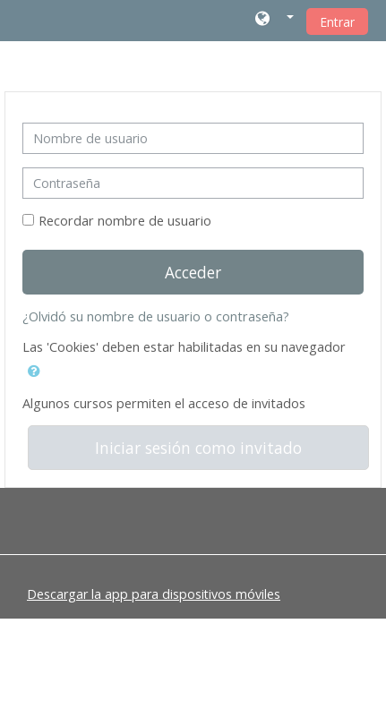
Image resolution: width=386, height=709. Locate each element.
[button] (274, 20)
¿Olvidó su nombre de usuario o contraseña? (155, 316)
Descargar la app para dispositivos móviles (153, 593)
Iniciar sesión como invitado (198, 447)
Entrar (337, 21)
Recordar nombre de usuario (125, 220)
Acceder (193, 272)
